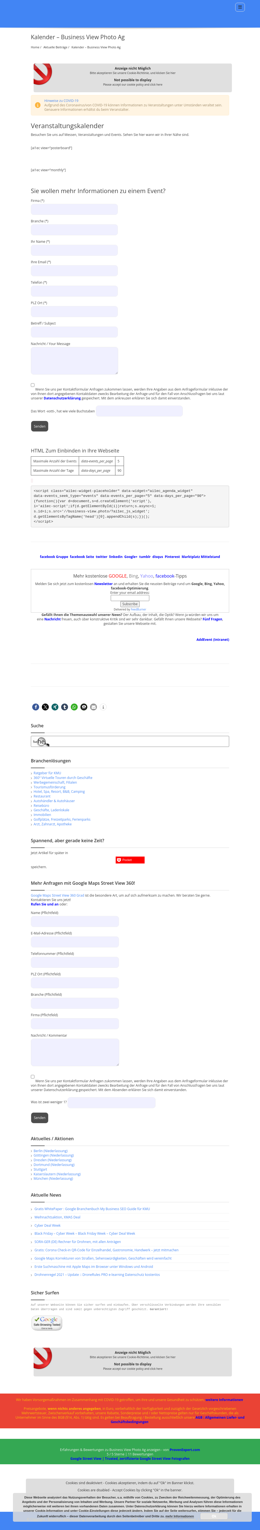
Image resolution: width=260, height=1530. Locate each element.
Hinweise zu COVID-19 (61, 100)
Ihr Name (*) (74, 246)
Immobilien (42, 814)
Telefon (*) (74, 287)
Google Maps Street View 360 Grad (57, 895)
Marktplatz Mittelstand (201, 556)
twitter (101, 556)
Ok (214, 1516)
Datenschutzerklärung (62, 398)
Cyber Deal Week (47, 1225)
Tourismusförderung (49, 787)
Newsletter (103, 583)
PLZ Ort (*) (74, 307)
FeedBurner (138, 609)
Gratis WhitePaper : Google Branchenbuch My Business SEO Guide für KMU (92, 1209)
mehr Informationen (180, 1516)
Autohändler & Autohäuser (54, 801)
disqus (157, 556)
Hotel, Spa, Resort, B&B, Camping (59, 791)
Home (35, 47)
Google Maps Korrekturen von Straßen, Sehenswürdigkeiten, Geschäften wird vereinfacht (103, 1258)
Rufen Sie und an (45, 904)
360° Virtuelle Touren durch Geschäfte (63, 777)
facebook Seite (82, 556)
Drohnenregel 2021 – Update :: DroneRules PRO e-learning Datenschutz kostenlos (97, 1274)
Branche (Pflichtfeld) (75, 998)
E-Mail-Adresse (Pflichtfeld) (75, 937)
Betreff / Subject (74, 328)
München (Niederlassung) (53, 1178)
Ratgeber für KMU (47, 773)
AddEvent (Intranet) (213, 639)
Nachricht (52, 619)
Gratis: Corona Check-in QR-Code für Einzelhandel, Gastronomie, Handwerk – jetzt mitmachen (106, 1250)
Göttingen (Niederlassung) (54, 1155)
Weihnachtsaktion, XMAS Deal (57, 1217)
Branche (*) (74, 225)
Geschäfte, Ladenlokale (51, 810)
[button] (35, 707)
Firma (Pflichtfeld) (75, 1019)
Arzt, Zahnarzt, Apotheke (53, 824)
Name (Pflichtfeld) (75, 917)
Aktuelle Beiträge (55, 47)
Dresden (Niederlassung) (53, 1160)
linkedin (116, 556)
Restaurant (42, 796)
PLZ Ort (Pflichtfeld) (75, 978)
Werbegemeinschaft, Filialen (55, 782)
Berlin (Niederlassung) (50, 1151)
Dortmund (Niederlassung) (54, 1164)
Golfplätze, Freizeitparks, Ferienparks (62, 819)
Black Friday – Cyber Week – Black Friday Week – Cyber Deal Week (84, 1233)
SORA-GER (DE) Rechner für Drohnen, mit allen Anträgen (77, 1241)
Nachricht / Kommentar (75, 1043)
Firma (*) (74, 205)
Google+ (130, 556)
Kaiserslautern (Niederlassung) (57, 1174)
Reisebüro (41, 805)
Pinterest (172, 556)
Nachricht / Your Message (74, 346)
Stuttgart (40, 1169)
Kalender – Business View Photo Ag (96, 47)
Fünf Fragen (212, 619)
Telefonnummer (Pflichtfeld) (75, 958)
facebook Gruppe (54, 556)
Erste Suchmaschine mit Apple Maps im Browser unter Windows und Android (93, 1266)
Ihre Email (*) (74, 266)
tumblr (145, 556)
